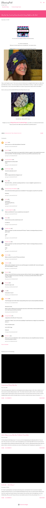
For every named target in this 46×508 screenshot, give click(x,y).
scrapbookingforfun (9, 209)
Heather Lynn (7, 228)
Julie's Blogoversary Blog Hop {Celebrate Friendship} (15, 435)
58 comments (8, 447)
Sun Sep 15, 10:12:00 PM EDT (11, 237)
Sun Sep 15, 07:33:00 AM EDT (11, 155)
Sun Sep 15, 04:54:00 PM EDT (11, 195)
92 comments (8, 398)
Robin (6, 217)
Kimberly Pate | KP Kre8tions (11, 188)
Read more (42, 398)
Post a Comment (4, 344)
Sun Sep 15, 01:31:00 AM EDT (11, 146)
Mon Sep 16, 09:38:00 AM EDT (11, 294)
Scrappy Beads (8, 315)
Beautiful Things (4, 6)
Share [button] (41, 133)
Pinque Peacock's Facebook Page (19, 122)
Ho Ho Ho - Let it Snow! (7, 485)
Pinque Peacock (17, 133)
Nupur (6, 180)
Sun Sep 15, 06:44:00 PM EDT (11, 214)
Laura (6, 199)
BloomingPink (6, 2)
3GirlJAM (7, 133)
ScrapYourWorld (8, 159)
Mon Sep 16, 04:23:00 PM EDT (11, 312)
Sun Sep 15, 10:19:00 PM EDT (11, 259)
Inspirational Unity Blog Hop (9, 385)
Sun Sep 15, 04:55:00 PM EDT (11, 206)
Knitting (11, 133)
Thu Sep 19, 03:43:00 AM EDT (11, 332)
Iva (5, 290)
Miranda (7, 282)
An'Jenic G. (7, 335)
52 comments (8, 497)
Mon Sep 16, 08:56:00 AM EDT (11, 286)
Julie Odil (7, 150)
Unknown (7, 262)
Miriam (6, 298)
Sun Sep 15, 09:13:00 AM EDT (11, 165)
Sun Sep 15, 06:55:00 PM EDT (11, 224)
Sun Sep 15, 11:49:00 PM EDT (11, 268)
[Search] (41, 2)
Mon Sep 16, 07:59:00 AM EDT (11, 279)
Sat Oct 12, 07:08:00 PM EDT (11, 341)
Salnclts (6, 255)
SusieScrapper (8, 168)
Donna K (7, 272)
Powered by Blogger (23, 504)
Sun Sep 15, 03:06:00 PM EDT (11, 184)
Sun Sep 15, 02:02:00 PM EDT (11, 176)
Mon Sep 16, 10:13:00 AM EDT (11, 302)
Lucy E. (6, 142)
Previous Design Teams (15, 6)
